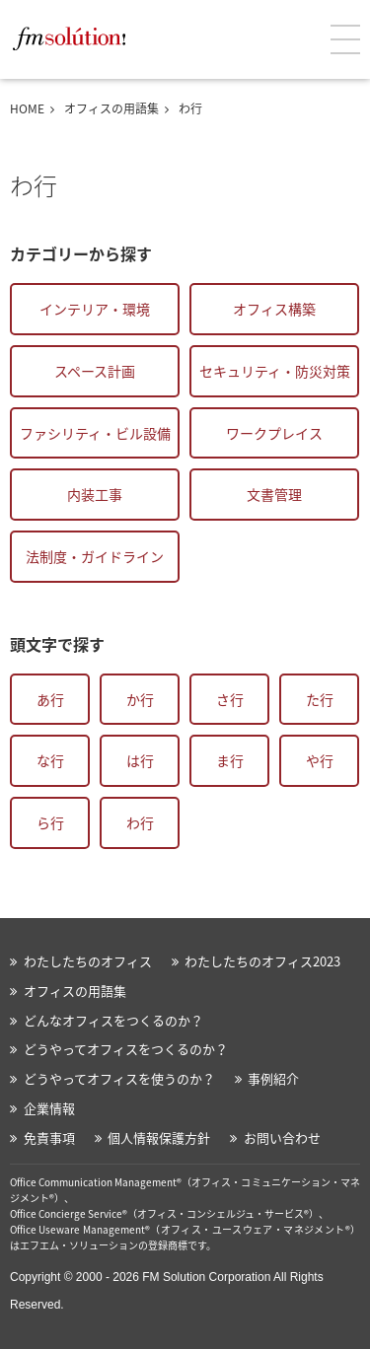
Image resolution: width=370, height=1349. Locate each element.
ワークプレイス (274, 433)
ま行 (230, 760)
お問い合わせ (282, 1137)
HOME (27, 108)
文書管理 (274, 494)
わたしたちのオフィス (88, 961)
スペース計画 (94, 371)
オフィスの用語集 (111, 108)
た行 (319, 699)
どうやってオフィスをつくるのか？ (126, 1048)
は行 (140, 760)
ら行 (50, 822)
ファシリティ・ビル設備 (95, 433)
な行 (50, 760)
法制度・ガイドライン (95, 556)
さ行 (230, 699)
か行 (140, 699)
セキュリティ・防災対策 (274, 371)
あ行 (50, 699)
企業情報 (49, 1108)
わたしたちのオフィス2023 (262, 961)
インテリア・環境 (94, 309)
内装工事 (94, 494)
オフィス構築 (274, 309)
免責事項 (49, 1137)
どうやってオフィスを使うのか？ (119, 1078)
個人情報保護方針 (159, 1137)
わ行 (140, 822)
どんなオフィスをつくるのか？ (113, 1020)
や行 (319, 760)
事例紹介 (273, 1078)
